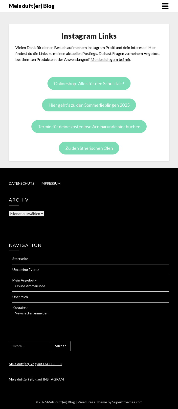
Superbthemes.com (127, 402)
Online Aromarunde (30, 286)
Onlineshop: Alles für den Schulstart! (89, 83)
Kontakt (18, 308)
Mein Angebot (23, 280)
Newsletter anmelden (31, 313)
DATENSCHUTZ (22, 183)
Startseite (20, 258)
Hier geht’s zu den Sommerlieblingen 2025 (89, 105)
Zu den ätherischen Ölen (89, 148)
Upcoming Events (26, 269)
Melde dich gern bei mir (110, 59)
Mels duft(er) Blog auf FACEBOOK (35, 364)
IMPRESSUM (51, 183)
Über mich (20, 297)
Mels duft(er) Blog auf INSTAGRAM (36, 379)
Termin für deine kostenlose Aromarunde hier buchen (89, 126)
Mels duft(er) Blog (32, 5)
